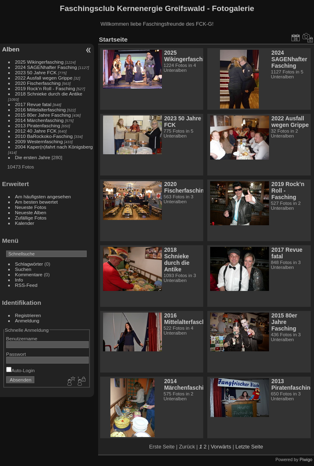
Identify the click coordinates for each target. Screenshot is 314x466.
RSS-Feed (26, 285)
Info (19, 279)
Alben (11, 49)
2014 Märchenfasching (39, 120)
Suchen (23, 269)
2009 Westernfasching (39, 141)
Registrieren (28, 315)
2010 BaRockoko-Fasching (44, 136)
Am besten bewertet (36, 201)
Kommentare (29, 274)
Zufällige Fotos (31, 217)
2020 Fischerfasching (38, 83)
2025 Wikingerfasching (39, 61)
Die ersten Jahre (32, 157)
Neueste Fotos (31, 207)
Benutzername (22, 338)
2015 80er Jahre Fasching (43, 115)
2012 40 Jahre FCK (36, 130)
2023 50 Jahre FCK (36, 72)
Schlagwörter (29, 263)
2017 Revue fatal (33, 104)
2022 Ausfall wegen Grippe (44, 77)
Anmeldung (27, 320)
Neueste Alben (31, 212)
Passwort (16, 354)
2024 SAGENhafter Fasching (46, 67)
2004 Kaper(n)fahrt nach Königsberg (54, 146)
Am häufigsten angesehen (43, 196)
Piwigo (306, 459)
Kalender (24, 223)
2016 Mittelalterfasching (41, 109)
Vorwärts (221, 447)
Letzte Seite (249, 447)
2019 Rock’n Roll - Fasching (45, 88)
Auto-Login (20, 370)
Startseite (113, 39)
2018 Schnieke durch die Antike (49, 93)
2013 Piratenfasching (38, 125)
